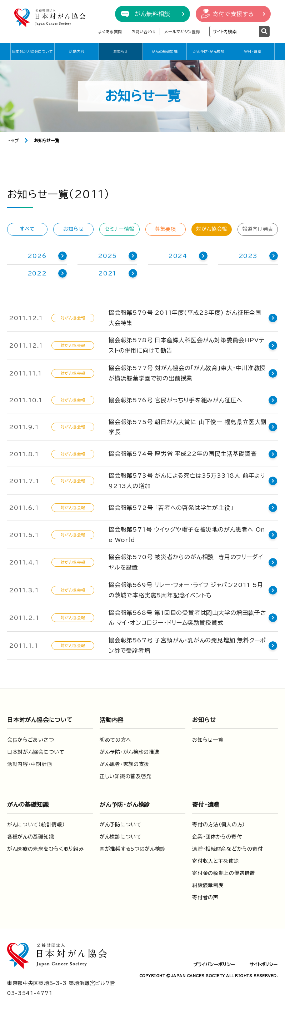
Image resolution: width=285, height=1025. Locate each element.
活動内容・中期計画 (29, 764)
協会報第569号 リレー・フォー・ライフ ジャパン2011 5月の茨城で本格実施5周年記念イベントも (186, 590)
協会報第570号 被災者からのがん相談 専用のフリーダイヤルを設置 (186, 562)
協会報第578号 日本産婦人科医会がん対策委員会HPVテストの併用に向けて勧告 (186, 345)
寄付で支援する (233, 14)
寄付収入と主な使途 (215, 861)
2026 (37, 256)
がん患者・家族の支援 (124, 764)
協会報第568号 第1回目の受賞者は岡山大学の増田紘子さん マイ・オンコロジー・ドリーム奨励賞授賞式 (187, 618)
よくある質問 (110, 32)
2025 (107, 256)
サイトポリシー (264, 964)
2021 (107, 273)
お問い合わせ (143, 32)
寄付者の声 (205, 897)
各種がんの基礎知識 (30, 836)
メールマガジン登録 (182, 32)
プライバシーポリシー (214, 964)
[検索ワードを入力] (234, 31)
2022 (37, 273)
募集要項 (165, 229)
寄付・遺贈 (252, 51)
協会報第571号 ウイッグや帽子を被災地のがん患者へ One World (187, 535)
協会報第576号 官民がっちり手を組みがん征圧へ (175, 400)
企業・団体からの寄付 (217, 836)
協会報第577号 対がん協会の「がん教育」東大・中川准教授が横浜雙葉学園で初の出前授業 (187, 373)
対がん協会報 (211, 229)
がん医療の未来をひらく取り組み (45, 848)
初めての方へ (115, 739)
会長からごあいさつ (30, 739)
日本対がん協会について (32, 51)
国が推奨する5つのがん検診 (132, 848)
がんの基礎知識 (165, 51)
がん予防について (120, 824)
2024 (177, 256)
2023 (248, 256)
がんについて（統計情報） (36, 824)
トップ (13, 140)
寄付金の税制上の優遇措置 (223, 873)
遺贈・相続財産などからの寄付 (227, 848)
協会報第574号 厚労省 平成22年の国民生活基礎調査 (183, 454)
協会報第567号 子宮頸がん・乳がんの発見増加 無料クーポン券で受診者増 (187, 645)
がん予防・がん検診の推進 (129, 752)
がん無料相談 (152, 14)
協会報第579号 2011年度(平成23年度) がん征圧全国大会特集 (188, 318)
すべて (27, 229)
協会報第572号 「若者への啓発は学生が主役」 (171, 508)
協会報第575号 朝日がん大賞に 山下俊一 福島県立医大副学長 (187, 427)
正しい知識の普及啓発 (125, 776)
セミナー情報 (119, 229)
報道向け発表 (257, 229)
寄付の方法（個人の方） (218, 824)
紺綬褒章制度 (208, 885)
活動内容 (76, 51)
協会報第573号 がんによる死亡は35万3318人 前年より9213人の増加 (187, 481)
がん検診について (120, 836)
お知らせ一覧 (207, 739)
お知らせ (120, 51)
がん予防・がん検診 (209, 51)
